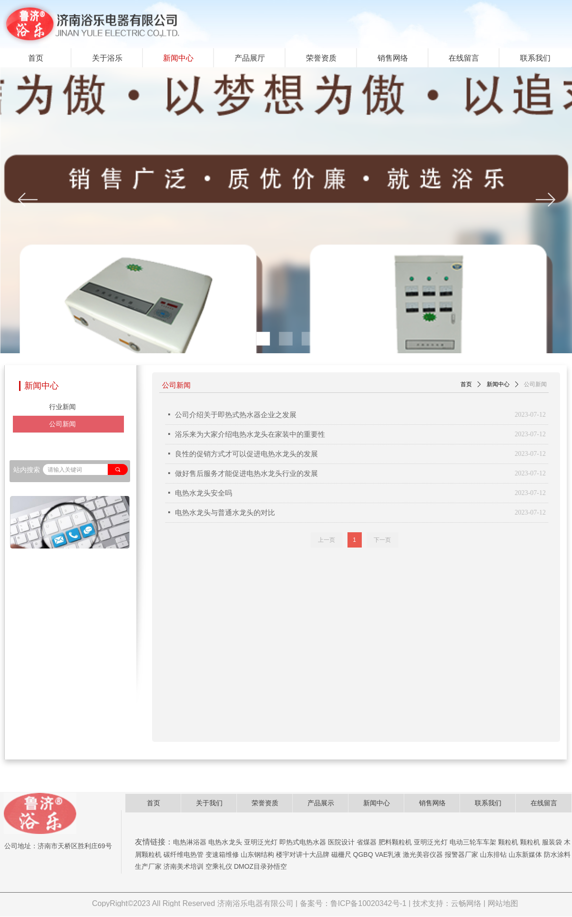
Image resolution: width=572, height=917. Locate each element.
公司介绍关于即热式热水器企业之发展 (235, 415)
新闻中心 (498, 384)
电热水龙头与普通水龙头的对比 (225, 512)
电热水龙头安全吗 (203, 493)
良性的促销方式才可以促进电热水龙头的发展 (246, 454)
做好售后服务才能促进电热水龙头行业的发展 (246, 473)
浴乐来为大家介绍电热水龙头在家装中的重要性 (250, 434)
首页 (466, 384)
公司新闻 (535, 384)
